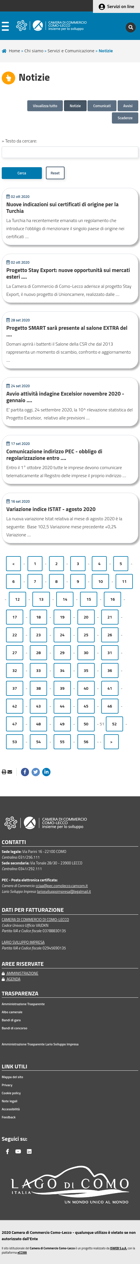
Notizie (75, 106)
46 (110, 706)
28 (38, 653)
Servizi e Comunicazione (71, 50)
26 (110, 635)
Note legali (9, 1101)
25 (86, 635)
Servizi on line (120, 6)
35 (86, 670)
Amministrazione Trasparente (23, 1004)
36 (110, 670)
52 (114, 724)
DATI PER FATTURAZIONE (33, 910)
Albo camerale (12, 1012)
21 (110, 617)
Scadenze (125, 118)
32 (14, 670)
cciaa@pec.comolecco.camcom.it (62, 886)
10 (100, 581)
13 (41, 599)
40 (86, 688)
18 (38, 617)
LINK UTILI (14, 1066)
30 (86, 653)
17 (14, 617)
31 (110, 653)
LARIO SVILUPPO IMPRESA (23, 942)
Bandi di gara (11, 1020)
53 (14, 742)
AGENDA (11, 979)
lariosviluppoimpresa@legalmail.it (64, 891)
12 (17, 599)
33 (38, 670)
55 (62, 742)
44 (62, 706)
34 (62, 670)
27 (14, 653)
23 (38, 635)
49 (62, 724)
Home (14, 50)
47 (14, 724)
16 (112, 599)
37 (14, 688)
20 (86, 617)
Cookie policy (11, 1093)
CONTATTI (14, 842)
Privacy (7, 1085)
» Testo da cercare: (19, 140)
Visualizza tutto (45, 106)
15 (88, 599)
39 (62, 688)
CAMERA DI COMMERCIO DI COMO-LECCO (35, 919)
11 (124, 581)
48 (38, 724)
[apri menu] (5, 27)
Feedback (8, 1117)
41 (110, 688)
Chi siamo (33, 50)
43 (38, 706)
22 (14, 635)
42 (14, 706)
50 (86, 724)
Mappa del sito (12, 1077)
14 (65, 599)
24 (62, 635)
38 (38, 688)
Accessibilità (11, 1109)
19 (62, 617)
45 (86, 706)
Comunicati (102, 106)
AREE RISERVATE (23, 964)
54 (38, 742)
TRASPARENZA (20, 993)
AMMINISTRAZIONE (20, 973)
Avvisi (128, 106)
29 (62, 653)
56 (86, 742)
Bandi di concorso (14, 1028)
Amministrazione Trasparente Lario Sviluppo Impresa (40, 1044)
